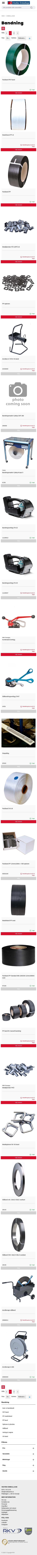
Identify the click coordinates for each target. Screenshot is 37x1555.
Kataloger (4, 1512)
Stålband (5, 1428)
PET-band (5, 1412)
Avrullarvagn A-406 (8, 1367)
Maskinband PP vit (8, 135)
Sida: (3, 32)
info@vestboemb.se (7, 1491)
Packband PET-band (8, 80)
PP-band (5, 1420)
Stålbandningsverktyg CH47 (10, 696)
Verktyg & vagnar (7, 1432)
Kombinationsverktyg (8, 639)
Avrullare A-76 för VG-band (10, 359)
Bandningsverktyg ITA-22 (10, 528)
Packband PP (6, 192)
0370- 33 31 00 (6, 1489)
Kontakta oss (5, 1502)
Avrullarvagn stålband (8, 1310)
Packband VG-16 (7, 808)
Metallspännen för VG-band (10, 1144)
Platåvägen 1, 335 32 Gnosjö (10, 1494)
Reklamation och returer (8, 1508)
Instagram (4, 1524)
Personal (4, 1504)
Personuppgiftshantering (8, 1510)
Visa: (3, 38)
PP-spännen (6, 303)
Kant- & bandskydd (8, 1408)
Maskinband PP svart (8, 920)
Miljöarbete (4, 1514)
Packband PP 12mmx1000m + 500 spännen (15, 864)
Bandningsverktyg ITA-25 (10, 583)
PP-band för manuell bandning (11, 1031)
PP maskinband (7, 1416)
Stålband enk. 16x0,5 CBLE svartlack (13, 1200)
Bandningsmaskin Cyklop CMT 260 (13, 416)
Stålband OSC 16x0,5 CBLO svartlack (14, 1255)
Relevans (21, 38)
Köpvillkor (4, 1506)
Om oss (3, 1500)
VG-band (5, 1436)
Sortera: (13, 38)
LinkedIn (4, 1522)
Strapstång (5, 753)
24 (8, 38)
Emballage (11, 16)
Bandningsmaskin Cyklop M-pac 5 (12, 472)
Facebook (4, 1520)
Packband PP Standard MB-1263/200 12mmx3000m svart (18, 977)
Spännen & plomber (8, 1424)
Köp (18, 373)
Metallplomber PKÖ (8, 1087)
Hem (3, 16)
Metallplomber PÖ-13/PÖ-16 (11, 247)
